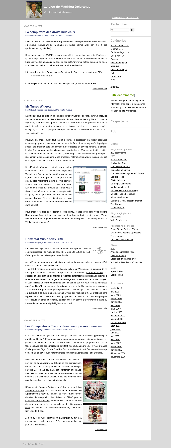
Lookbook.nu (117, 275)
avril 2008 (115, 305)
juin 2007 (115, 332)
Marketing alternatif (120, 187)
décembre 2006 (118, 353)
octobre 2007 (117, 319)
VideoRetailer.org (119, 220)
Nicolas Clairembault (120, 197)
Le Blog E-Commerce (121, 183)
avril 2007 (115, 339)
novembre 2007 (118, 315)
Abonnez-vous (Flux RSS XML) (125, 18)
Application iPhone (119, 163)
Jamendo (37, 150)
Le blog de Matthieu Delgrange (67, 6)
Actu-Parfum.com (119, 159)
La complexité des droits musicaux (50, 32)
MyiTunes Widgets (38, 106)
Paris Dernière (95, 353)
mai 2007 (115, 336)
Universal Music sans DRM (44, 239)
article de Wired (95, 272)
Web (113, 79)
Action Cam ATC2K (120, 45)
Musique (69, 35)
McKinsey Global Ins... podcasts (126, 232)
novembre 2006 (118, 357)
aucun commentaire (100, 88)
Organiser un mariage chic (123, 259)
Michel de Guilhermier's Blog (124, 190)
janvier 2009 (116, 302)
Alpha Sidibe (117, 271)
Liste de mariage (118, 255)
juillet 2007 (116, 329)
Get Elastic (116, 216)
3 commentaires (101, 430)
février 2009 (116, 298)
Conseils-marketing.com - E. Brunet (127, 173)
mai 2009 (115, 291)
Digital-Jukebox (118, 180)
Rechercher (119, 24)
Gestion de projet (119, 62)
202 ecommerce (118, 153)
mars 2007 (116, 343)
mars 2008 (116, 309)
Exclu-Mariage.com (120, 52)
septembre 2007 (118, 322)
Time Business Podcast (122, 239)
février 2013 (116, 288)
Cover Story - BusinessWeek (124, 229)
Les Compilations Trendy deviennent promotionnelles (63, 326)
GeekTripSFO (117, 56)
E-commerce (117, 49)
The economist (118, 236)
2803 (113, 156)
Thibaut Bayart (117, 207)
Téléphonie (116, 76)
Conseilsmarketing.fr (120, 170)
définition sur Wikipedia (76, 269)
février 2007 (116, 346)
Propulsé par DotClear (33, 444)
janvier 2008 (116, 312)
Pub (112, 73)
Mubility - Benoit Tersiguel (123, 194)
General (114, 59)
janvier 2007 (116, 350)
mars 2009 (116, 295)
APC (113, 248)
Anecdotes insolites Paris (122, 252)
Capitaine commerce (120, 166)
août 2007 (115, 326)
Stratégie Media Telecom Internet (126, 201)
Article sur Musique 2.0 (76, 293)
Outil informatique (119, 69)
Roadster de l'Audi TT (60, 393)
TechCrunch (116, 204)
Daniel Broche (117, 177)
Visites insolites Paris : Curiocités (126, 262)
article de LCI (83, 252)
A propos (115, 86)
